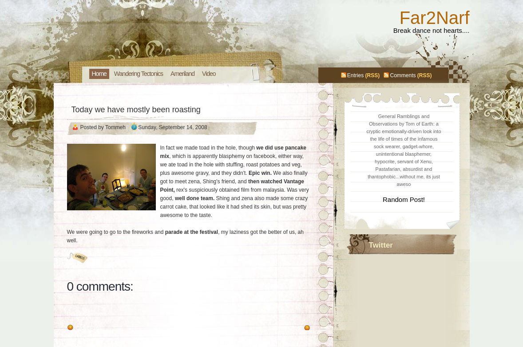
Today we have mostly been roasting (136, 109)
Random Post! (404, 199)
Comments (403, 75)
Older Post (88, 328)
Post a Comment (87, 314)
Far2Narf (435, 18)
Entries (355, 75)
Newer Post (287, 328)
